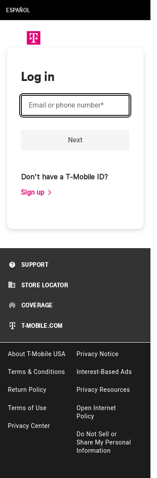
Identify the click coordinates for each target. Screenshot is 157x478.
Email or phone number (66, 105)
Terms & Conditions (36, 371)
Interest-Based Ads (104, 371)
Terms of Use (27, 407)
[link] (36, 192)
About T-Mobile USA (36, 353)
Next (75, 140)
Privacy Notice (98, 353)
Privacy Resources (103, 389)
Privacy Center (29, 425)
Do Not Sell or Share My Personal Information (104, 442)
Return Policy (27, 389)
